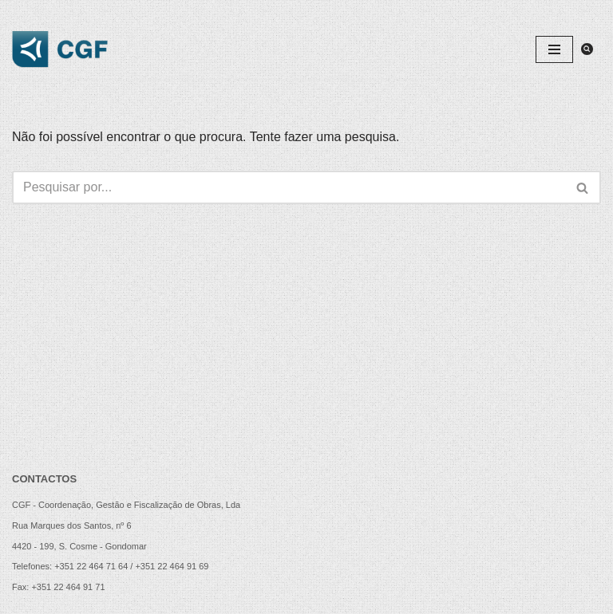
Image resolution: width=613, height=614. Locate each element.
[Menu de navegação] (554, 49)
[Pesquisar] (587, 49)
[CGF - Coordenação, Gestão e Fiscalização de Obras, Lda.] (60, 49)
